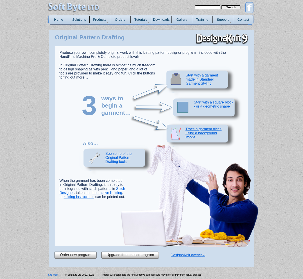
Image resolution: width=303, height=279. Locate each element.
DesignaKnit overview (188, 255)
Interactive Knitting (107, 193)
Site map (53, 274)
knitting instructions (79, 197)
